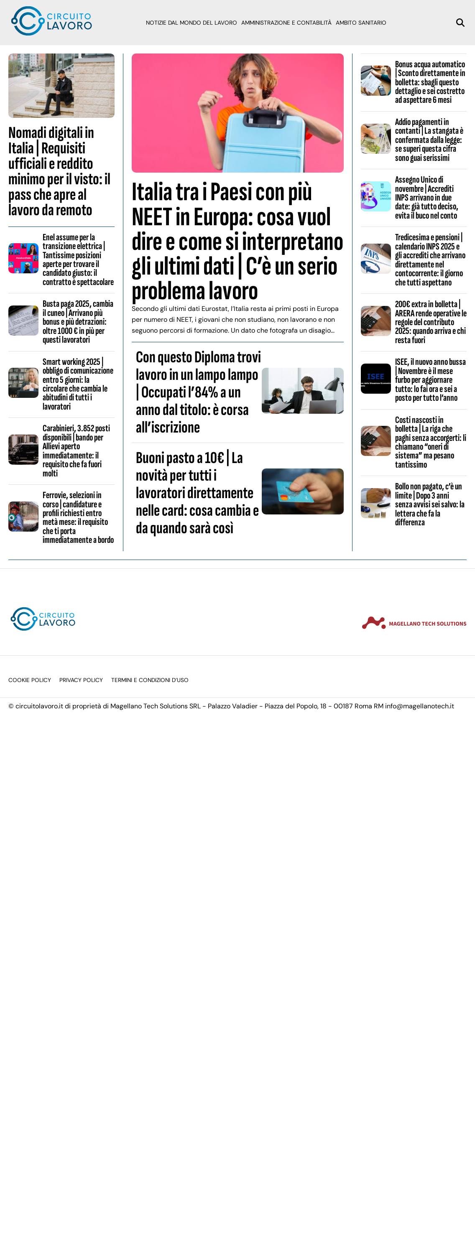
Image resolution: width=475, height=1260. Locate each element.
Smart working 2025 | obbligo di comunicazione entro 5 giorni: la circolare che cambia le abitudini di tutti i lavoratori (78, 384)
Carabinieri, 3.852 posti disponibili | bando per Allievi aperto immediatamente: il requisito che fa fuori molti (76, 451)
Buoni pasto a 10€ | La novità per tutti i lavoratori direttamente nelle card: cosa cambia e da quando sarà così (197, 493)
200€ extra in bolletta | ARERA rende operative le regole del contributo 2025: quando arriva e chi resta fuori (431, 322)
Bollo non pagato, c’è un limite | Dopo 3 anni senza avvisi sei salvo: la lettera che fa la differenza (430, 504)
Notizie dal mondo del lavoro (191, 22)
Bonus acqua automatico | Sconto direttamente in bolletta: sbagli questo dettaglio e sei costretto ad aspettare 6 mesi (430, 82)
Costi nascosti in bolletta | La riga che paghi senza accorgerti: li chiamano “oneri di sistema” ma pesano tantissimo (430, 442)
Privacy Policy (81, 680)
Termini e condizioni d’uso (150, 680)
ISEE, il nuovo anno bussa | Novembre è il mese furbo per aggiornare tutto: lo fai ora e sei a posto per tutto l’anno (430, 380)
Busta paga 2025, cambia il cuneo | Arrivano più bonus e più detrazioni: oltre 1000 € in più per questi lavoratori (78, 322)
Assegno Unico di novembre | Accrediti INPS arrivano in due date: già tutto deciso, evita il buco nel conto (426, 197)
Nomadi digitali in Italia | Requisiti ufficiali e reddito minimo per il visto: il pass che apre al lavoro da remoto (59, 171)
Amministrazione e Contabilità (286, 22)
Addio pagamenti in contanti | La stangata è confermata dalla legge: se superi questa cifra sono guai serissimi (429, 140)
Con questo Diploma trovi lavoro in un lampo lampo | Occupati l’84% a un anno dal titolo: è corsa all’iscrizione (198, 392)
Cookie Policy (29, 680)
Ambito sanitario (361, 22)
